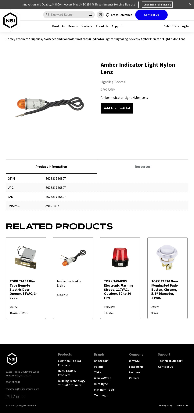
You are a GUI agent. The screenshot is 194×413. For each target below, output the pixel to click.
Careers (134, 378)
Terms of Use (182, 405)
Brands (73, 26)
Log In (185, 26)
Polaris (98, 366)
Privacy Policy (165, 405)
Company (136, 354)
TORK (97, 372)
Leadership (136, 366)
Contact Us (151, 14)
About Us (102, 26)
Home (10, 39)
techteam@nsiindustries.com (22, 389)
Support (117, 26)
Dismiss (190, 4)
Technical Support (170, 361)
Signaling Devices (126, 39)
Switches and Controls (59, 39)
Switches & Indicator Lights (94, 39)
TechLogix (101, 395)
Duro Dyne (101, 384)
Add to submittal (117, 108)
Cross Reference (121, 15)
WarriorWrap (102, 378)
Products (58, 26)
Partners (134, 372)
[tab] (51, 167)
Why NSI (134, 361)
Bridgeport (101, 361)
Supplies (36, 39)
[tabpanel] (97, 195)
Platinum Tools (104, 389)
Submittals (171, 26)
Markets (86, 26)
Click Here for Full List (157, 4)
